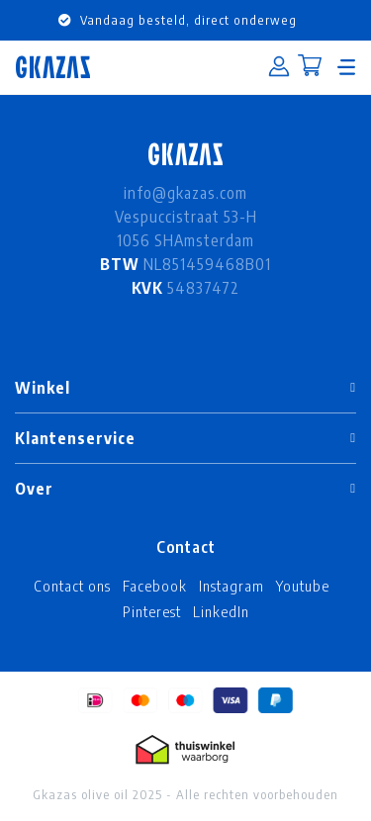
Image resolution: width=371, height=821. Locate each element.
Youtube (302, 585)
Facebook (155, 585)
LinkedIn (221, 611)
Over (34, 489)
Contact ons (72, 585)
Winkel (42, 388)
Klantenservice (75, 438)
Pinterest (152, 611)
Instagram (231, 585)
